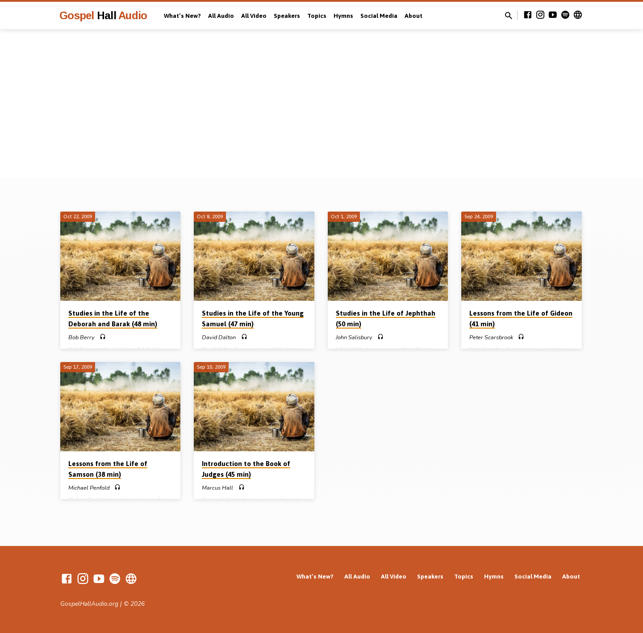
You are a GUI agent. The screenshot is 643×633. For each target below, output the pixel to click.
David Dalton (219, 337)
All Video (254, 15)
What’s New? (182, 15)
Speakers (287, 15)
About (413, 15)
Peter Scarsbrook (491, 337)
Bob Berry (81, 337)
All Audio (221, 15)
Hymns (343, 15)
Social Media (378, 15)
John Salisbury (354, 337)
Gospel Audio (103, 15)
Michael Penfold (88, 488)
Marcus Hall (217, 488)
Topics (316, 15)
